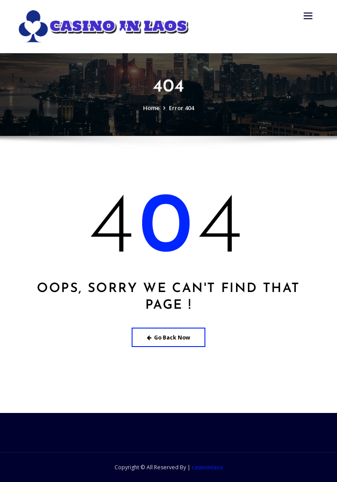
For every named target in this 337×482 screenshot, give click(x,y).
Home (151, 113)
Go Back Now (168, 337)
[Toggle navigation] (308, 16)
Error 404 (181, 113)
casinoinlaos (207, 467)
